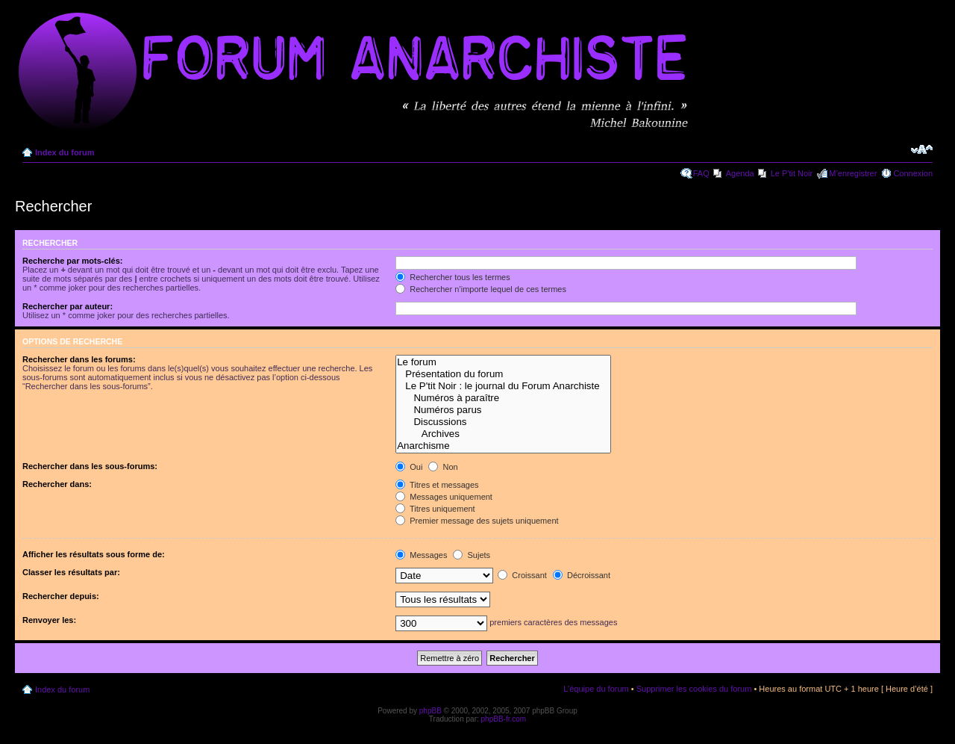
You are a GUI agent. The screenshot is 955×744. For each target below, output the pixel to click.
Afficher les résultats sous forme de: (93, 554)
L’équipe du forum (595, 688)
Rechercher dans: (57, 484)
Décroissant (581, 575)
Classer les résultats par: (71, 572)
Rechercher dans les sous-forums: (89, 466)
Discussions (503, 422)
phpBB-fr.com (504, 719)
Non (442, 466)
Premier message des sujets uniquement (476, 520)
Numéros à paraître (503, 398)
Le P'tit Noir (792, 173)
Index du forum (64, 152)
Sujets (471, 555)
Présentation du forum (503, 374)
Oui (408, 466)
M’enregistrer (853, 173)
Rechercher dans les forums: (79, 359)
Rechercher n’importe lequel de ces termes (480, 289)
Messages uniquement (443, 496)
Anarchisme (503, 446)
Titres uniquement (435, 508)
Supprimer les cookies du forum (694, 688)
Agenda (740, 173)
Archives (503, 434)
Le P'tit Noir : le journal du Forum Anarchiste (503, 386)
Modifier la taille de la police (922, 149)
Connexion (913, 173)
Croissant (522, 575)
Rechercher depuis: (60, 596)
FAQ (701, 173)
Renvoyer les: (49, 620)
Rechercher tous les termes (452, 277)
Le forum (503, 362)
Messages (421, 555)
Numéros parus (503, 410)
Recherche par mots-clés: (72, 260)
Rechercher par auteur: (67, 306)
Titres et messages (436, 484)
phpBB (430, 711)
